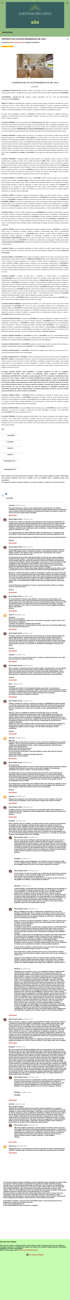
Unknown (12, 738)
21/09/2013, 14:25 (28, 701)
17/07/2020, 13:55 (20, 821)
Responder (13, 515)
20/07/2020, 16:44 (20, 1047)
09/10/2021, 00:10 (22, 1146)
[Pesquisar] (67, 3)
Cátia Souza (12, 1146)
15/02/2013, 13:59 (20, 505)
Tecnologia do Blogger (35, 1254)
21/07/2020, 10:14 (26, 1092)
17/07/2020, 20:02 (33, 837)
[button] (67, 39)
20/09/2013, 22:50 (17, 684)
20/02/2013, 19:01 (28, 547)
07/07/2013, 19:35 (20, 654)
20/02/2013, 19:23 (28, 596)
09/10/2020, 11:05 (33, 1125)
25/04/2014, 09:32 (20, 796)
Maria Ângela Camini (15, 519)
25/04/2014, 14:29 (28, 807)
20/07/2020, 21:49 (33, 1077)
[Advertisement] (35, 1223)
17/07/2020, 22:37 (26, 858)
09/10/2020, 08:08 (20, 1104)
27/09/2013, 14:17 (28, 762)
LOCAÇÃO (9, 498)
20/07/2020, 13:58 (26, 969)
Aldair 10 (11, 614)
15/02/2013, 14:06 (28, 519)
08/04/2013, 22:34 (28, 633)
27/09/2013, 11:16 (20, 738)
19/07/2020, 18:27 (26, 886)
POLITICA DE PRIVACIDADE (28, 1250)
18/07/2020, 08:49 (33, 870)
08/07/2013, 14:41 (28, 665)
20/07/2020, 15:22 (28, 1019)
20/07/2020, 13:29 (33, 909)
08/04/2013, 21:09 (20, 614)
